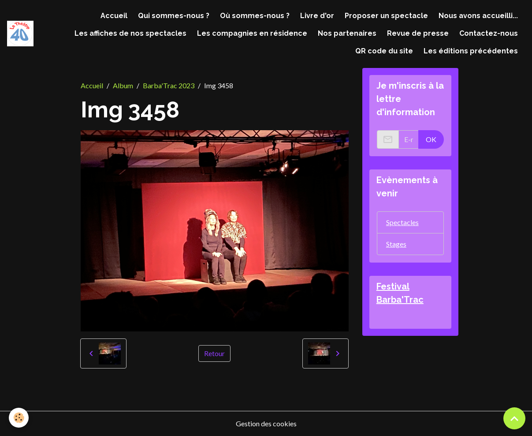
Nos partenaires (347, 33)
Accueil (113, 15)
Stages (396, 244)
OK (431, 139)
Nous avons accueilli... (478, 15)
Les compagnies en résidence (252, 33)
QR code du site (384, 51)
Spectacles (402, 222)
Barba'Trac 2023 (168, 85)
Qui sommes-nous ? (173, 15)
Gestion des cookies (266, 423)
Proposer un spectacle (386, 15)
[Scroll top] (514, 418)
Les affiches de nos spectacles (130, 33)
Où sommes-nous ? (255, 15)
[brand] (20, 34)
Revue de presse (418, 33)
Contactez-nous (488, 33)
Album (123, 85)
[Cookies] (19, 418)
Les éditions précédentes (471, 51)
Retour (214, 353)
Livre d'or (317, 15)
